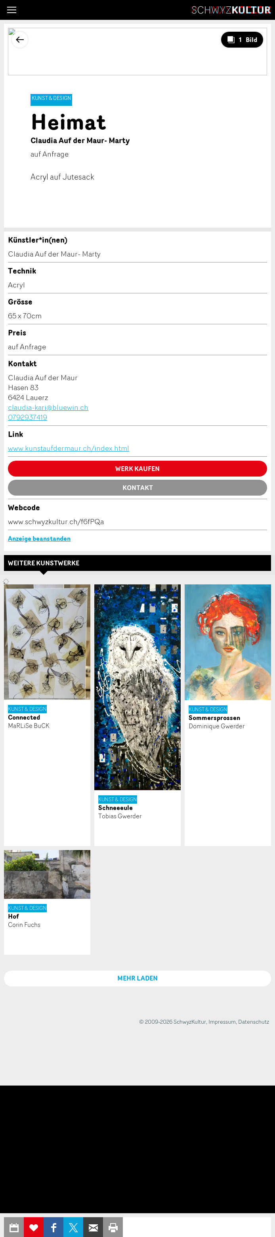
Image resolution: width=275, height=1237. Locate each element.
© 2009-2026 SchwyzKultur (172, 1021)
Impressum (222, 1021)
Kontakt (137, 487)
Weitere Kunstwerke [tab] (43, 563)
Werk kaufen (137, 468)
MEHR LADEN (137, 978)
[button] (11, 10)
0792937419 (27, 417)
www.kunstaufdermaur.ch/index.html (68, 448)
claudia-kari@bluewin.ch (48, 407)
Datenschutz (253, 1021)
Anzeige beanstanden (39, 538)
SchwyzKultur (231, 10)
